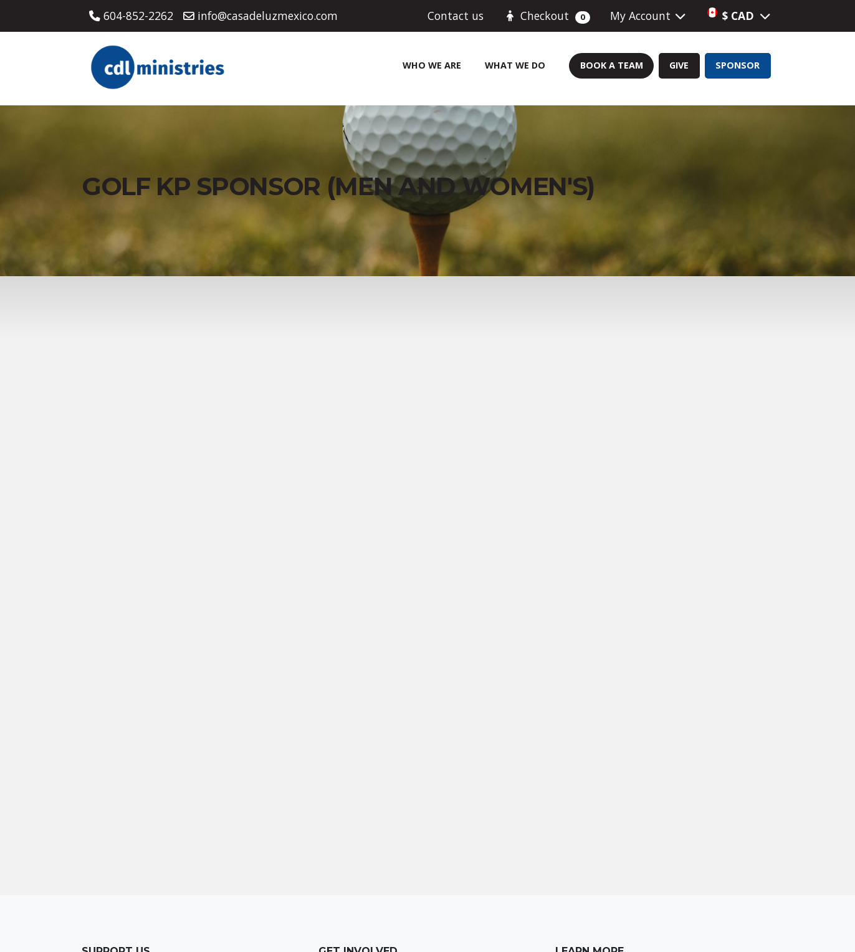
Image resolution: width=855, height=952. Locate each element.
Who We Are (432, 65)
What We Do (515, 65)
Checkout (547, 16)
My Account (648, 15)
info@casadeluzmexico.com (260, 15)
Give (679, 65)
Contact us (456, 15)
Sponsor (737, 65)
